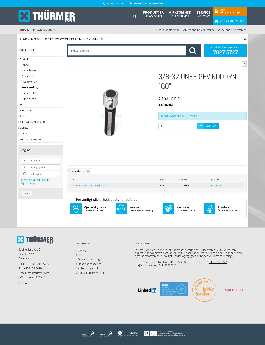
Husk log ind (35, 174)
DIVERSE (23, 127)
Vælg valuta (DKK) (44, 29)
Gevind (23, 59)
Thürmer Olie (29, 93)
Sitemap (23, 283)
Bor (21, 104)
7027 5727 (225, 52)
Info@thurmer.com (38, 273)
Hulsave (23, 133)
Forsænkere (25, 110)
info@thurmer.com (145, 265)
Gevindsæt (27, 76)
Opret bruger (28, 183)
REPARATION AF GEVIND (31, 122)
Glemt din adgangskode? (35, 179)
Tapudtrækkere (30, 98)
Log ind (26, 193)
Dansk (25, 29)
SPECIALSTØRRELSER (29, 139)
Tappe (25, 64)
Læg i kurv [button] (206, 126)
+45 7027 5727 (40, 264)
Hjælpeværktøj (29, 81)
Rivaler (22, 116)
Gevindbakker (29, 70)
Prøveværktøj (30, 87)
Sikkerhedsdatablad (78, 171)
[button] (244, 63)
